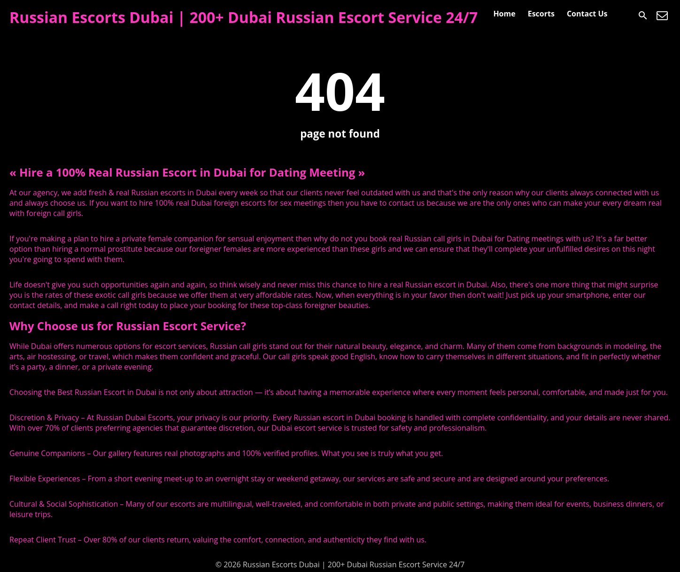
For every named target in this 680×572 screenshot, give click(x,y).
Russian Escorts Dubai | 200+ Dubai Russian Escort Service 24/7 (243, 17)
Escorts (541, 13)
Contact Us (587, 13)
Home (504, 13)
